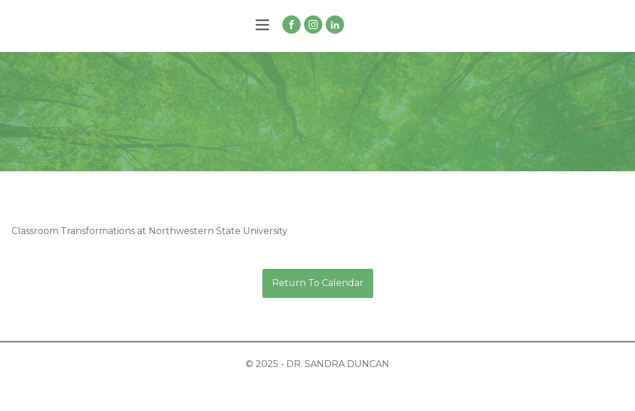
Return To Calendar (318, 282)
